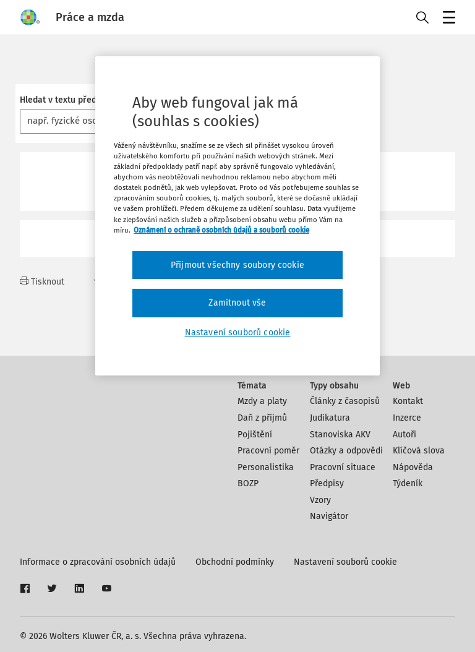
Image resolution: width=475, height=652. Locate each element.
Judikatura (330, 418)
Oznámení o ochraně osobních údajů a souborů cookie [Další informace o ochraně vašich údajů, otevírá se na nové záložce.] (221, 230)
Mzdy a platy (262, 401)
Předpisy (327, 483)
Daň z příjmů (262, 418)
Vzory (320, 500)
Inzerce (407, 418)
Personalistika (266, 467)
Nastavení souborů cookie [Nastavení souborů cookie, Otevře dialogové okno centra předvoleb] (238, 332)
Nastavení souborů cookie (345, 562)
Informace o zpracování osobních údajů (98, 562)
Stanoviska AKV (340, 434)
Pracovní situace (342, 467)
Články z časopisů (345, 401)
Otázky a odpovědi (346, 450)
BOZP (248, 483)
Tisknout (42, 282)
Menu (447, 19)
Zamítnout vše (237, 303)
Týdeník (407, 483)
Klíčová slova (419, 450)
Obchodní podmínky (234, 562)
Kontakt (408, 401)
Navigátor (329, 516)
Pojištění (255, 434)
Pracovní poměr (268, 450)
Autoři (404, 434)
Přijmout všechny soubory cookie (237, 265)
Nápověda (413, 467)
